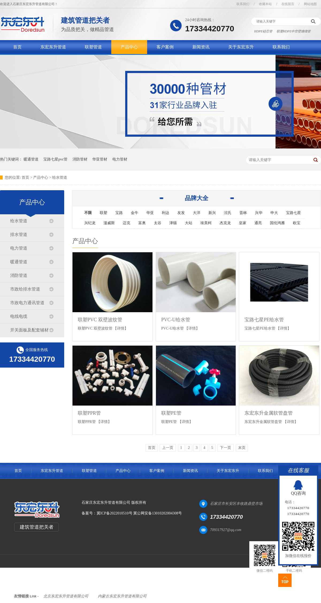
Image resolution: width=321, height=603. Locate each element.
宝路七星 (293, 213)
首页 (17, 47)
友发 (181, 213)
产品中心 (129, 47)
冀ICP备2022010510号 (114, 513)
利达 (165, 213)
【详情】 (120, 328)
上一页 (167, 448)
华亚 (150, 213)
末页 (242, 448)
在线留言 (287, 4)
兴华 (258, 213)
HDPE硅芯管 (263, 31)
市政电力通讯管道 (27, 302)
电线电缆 (18, 316)
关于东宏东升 (241, 47)
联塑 (103, 213)
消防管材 (79, 159)
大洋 (196, 213)
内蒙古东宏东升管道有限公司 (122, 596)
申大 (274, 213)
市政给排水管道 (25, 289)
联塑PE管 (171, 413)
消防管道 (18, 275)
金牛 (134, 213)
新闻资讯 (200, 47)
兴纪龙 (89, 223)
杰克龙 (225, 223)
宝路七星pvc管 (55, 159)
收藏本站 (265, 4)
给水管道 (59, 177)
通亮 (258, 223)
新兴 (212, 213)
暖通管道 (31, 159)
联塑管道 (93, 47)
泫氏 (227, 213)
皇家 (242, 223)
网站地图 (310, 4)
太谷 (157, 223)
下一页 (225, 448)
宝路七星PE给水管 (264, 319)
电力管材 (119, 159)
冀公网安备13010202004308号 (157, 513)
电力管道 (18, 248)
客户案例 (165, 47)
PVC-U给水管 (175, 319)
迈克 (126, 223)
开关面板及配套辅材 (29, 330)
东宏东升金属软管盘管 (268, 413)
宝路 (119, 213)
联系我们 (242, 4)
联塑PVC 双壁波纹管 (100, 319)
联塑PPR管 (89, 413)
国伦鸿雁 (277, 223)
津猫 (173, 223)
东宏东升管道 (53, 47)
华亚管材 (99, 159)
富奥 (142, 223)
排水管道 (18, 234)
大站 (188, 223)
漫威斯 (109, 223)
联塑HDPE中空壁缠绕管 (294, 31)
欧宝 (296, 223)
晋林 (243, 213)
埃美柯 (206, 223)
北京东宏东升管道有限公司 (65, 596)
